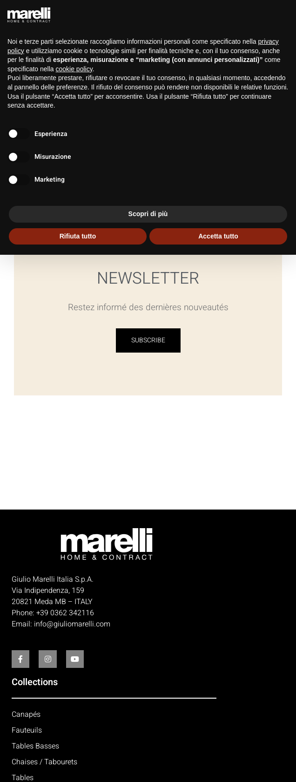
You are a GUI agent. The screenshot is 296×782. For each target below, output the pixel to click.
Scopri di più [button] (148, 214)
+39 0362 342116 (65, 613)
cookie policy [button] (74, 69)
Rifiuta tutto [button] (78, 236)
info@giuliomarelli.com (72, 624)
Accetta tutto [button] (218, 236)
